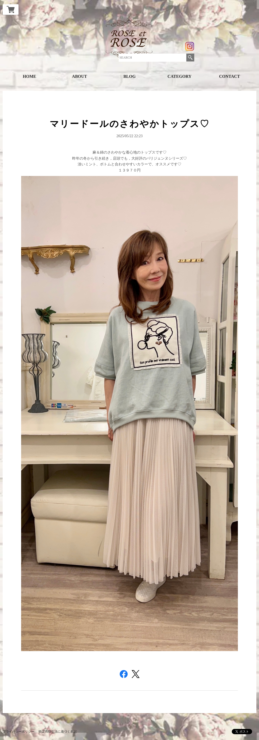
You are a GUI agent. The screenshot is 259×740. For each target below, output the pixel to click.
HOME (29, 76)
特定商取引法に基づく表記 (58, 731)
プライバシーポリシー (18, 731)
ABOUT (79, 76)
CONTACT (229, 76)
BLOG (129, 76)
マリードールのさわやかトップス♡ (130, 124)
